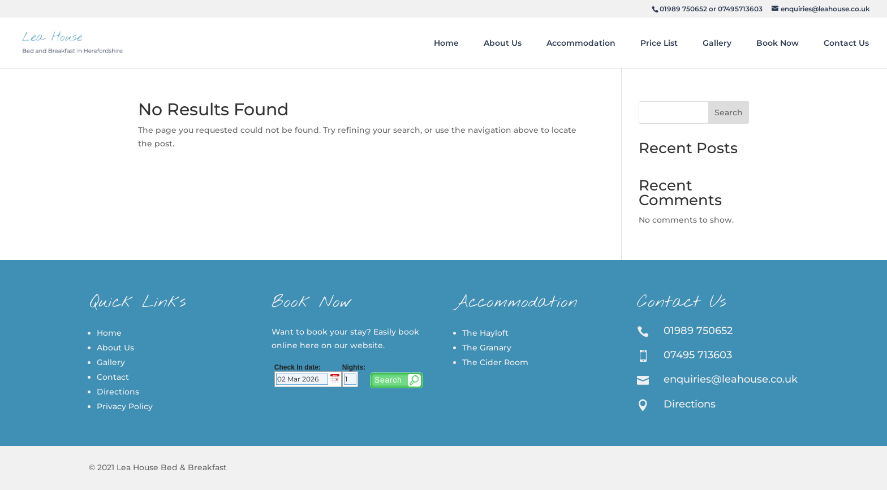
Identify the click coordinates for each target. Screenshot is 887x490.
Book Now (777, 43)
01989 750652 (683, 9)
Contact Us (846, 43)
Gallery (717, 43)
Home (446, 43)
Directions (118, 392)
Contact (113, 377)
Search (728, 112)
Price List (659, 43)
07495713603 (740, 9)
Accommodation (580, 43)
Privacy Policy (125, 406)
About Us (503, 43)
